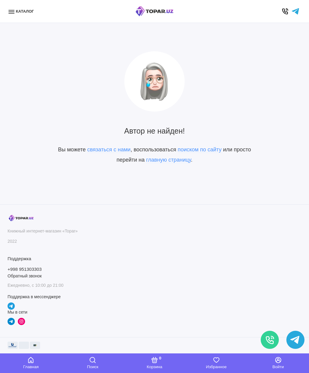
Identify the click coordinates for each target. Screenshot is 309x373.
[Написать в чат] (295, 340)
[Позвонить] (270, 340)
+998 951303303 (25, 269)
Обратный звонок (25, 275)
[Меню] (22, 11)
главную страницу (168, 160)
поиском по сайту (200, 150)
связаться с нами (109, 150)
